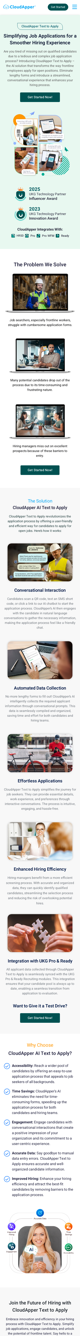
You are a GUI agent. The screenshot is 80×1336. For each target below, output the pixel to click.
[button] (40, 97)
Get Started (58, 7)
